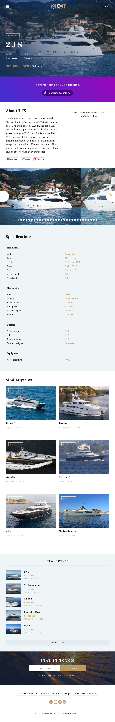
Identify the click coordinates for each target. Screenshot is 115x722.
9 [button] (40, 220)
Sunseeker (12, 58)
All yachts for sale (57, 643)
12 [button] (48, 220)
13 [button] (51, 220)
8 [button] (37, 220)
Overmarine (28, 592)
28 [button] (91, 220)
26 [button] (86, 220)
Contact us (92, 693)
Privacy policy (79, 693)
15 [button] (56, 220)
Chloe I (28, 598)
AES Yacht (27, 619)
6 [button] (32, 220)
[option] (40, 196)
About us (33, 693)
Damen (61, 536)
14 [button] (53, 220)
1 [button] (18, 220)
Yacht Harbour (58, 7)
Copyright (66, 693)
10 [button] (43, 220)
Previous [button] (4, 196)
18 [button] (64, 220)
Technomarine (32, 585)
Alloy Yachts (10, 482)
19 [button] (67, 220)
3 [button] (24, 220)
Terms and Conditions (49, 693)
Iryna (27, 625)
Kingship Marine (65, 428)
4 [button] (26, 220)
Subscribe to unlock (59, 93)
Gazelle (10, 477)
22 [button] (75, 220)
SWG (26, 571)
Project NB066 (32, 612)
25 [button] (83, 220)
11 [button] (45, 220)
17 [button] (61, 220)
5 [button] (29, 220)
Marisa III (64, 477)
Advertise (22, 693)
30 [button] (96, 220)
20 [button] (70, 220)
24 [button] (80, 220)
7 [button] (34, 220)
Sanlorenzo (28, 606)
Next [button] (110, 196)
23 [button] (78, 220)
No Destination (68, 531)
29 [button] (94, 220)
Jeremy (63, 423)
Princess (9, 536)
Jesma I (10, 423)
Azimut (26, 579)
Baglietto (9, 428)
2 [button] (21, 220)
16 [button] (59, 220)
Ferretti (62, 482)
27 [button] (88, 220)
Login (106, 6)
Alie (8, 531)
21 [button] (72, 220)
